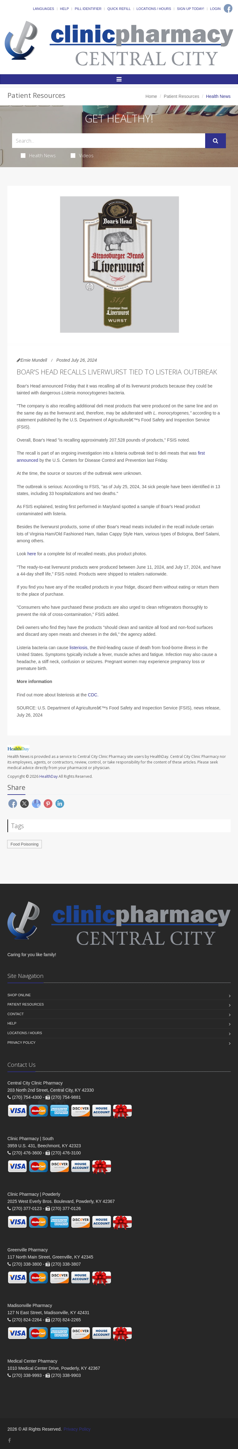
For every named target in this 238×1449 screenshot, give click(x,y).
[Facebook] (228, 8)
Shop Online (19, 995)
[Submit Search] (215, 140)
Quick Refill (118, 9)
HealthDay (48, 776)
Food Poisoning (24, 844)
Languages (43, 9)
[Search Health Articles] (108, 140)
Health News (38, 155)
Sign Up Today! (190, 9)
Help (64, 9)
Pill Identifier (88, 9)
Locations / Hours (154, 9)
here (31, 553)
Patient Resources (181, 96)
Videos (82, 155)
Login (215, 9)
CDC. (93, 694)
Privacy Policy (21, 1042)
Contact (15, 1014)
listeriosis (78, 647)
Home (151, 96)
